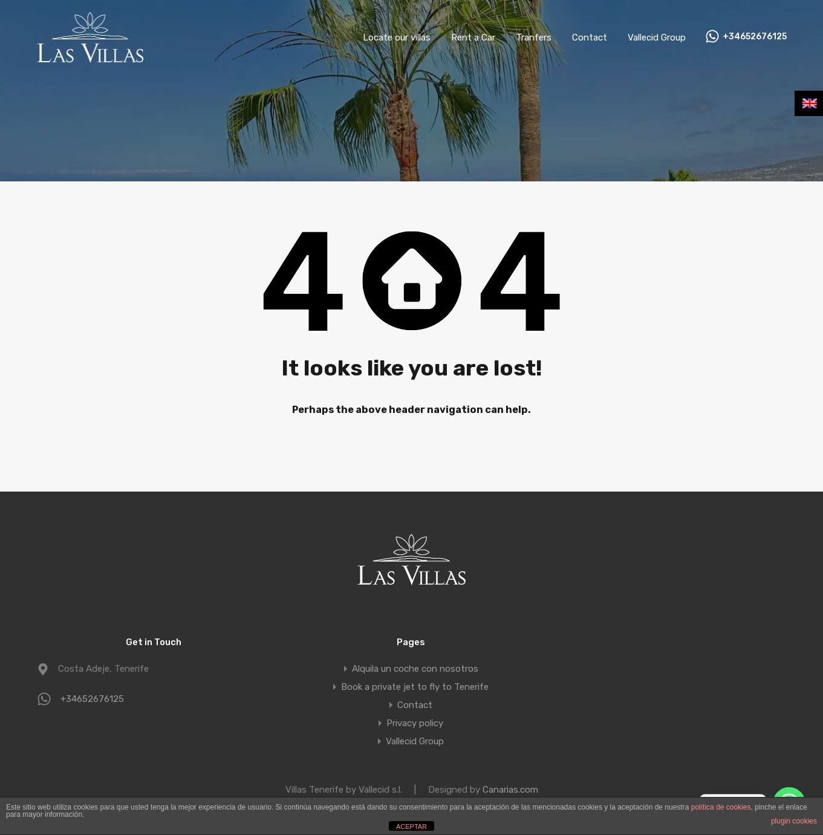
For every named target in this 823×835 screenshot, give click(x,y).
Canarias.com (510, 789)
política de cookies (721, 807)
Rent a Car (473, 37)
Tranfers (533, 37)
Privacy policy (414, 723)
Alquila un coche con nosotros (415, 668)
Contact (589, 37)
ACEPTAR (411, 826)
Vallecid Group (657, 37)
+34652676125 (755, 37)
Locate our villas (397, 37)
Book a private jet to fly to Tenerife (415, 686)
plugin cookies (794, 821)
